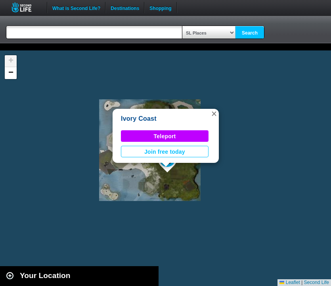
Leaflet (289, 282)
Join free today (164, 152)
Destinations (125, 8)
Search (250, 33)
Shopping (160, 8)
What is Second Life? (76, 8)
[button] (214, 113)
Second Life (26, 7)
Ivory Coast (139, 118)
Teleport (165, 136)
